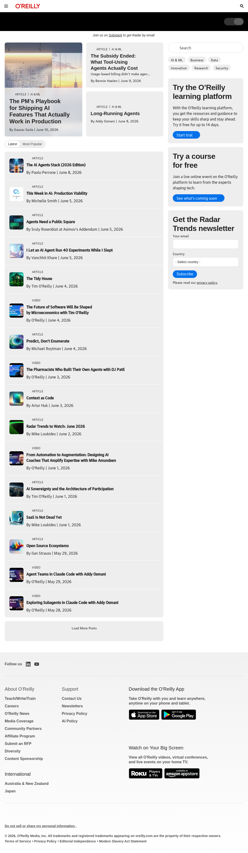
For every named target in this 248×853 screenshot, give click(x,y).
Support (70, 689)
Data (214, 59)
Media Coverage (19, 721)
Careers (12, 706)
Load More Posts (84, 627)
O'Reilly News (17, 714)
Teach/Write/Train (20, 699)
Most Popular (32, 144)
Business (196, 59)
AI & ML (177, 59)
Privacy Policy (74, 714)
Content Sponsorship (24, 759)
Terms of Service (18, 841)
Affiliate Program (20, 736)
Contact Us (72, 699)
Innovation (179, 67)
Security (222, 67)
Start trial (185, 134)
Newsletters (72, 706)
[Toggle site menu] (6, 6)
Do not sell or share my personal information (40, 826)
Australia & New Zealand (27, 784)
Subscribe (185, 274)
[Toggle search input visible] (242, 6)
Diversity (13, 751)
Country (179, 253)
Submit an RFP (18, 744)
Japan (10, 791)
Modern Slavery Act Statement (122, 841)
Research (201, 67)
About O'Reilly (19, 689)
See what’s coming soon (197, 198)
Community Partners (23, 729)
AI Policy (70, 721)
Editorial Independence (78, 841)
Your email (181, 235)
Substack (115, 35)
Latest (12, 144)
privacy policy (207, 282)
